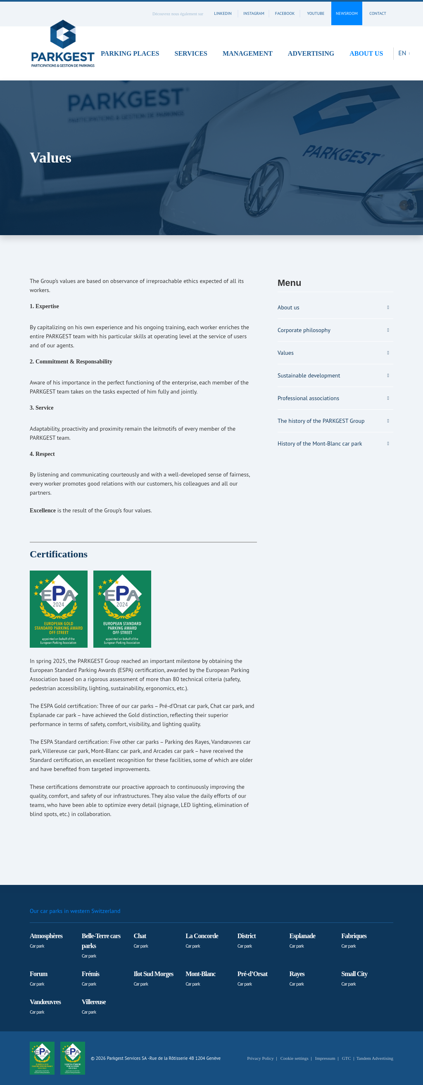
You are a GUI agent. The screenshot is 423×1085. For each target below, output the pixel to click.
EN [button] (403, 53)
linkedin (222, 13)
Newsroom (347, 13)
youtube (316, 13)
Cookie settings (294, 1058)
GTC (346, 1058)
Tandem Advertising (374, 1058)
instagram (253, 13)
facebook (285, 13)
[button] (133, 53)
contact (377, 13)
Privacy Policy (260, 1058)
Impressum (325, 1058)
